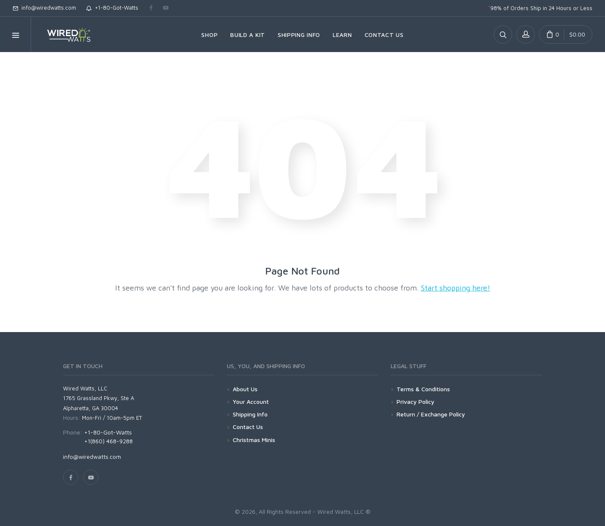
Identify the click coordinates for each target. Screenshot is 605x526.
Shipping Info (250, 414)
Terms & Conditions (423, 389)
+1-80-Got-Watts (112, 7)
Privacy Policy (415, 401)
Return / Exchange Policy (431, 414)
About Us (245, 389)
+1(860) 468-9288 (108, 441)
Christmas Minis (254, 439)
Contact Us (248, 426)
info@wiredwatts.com (44, 7)
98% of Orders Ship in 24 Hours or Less (540, 8)
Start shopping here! (455, 287)
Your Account (251, 401)
